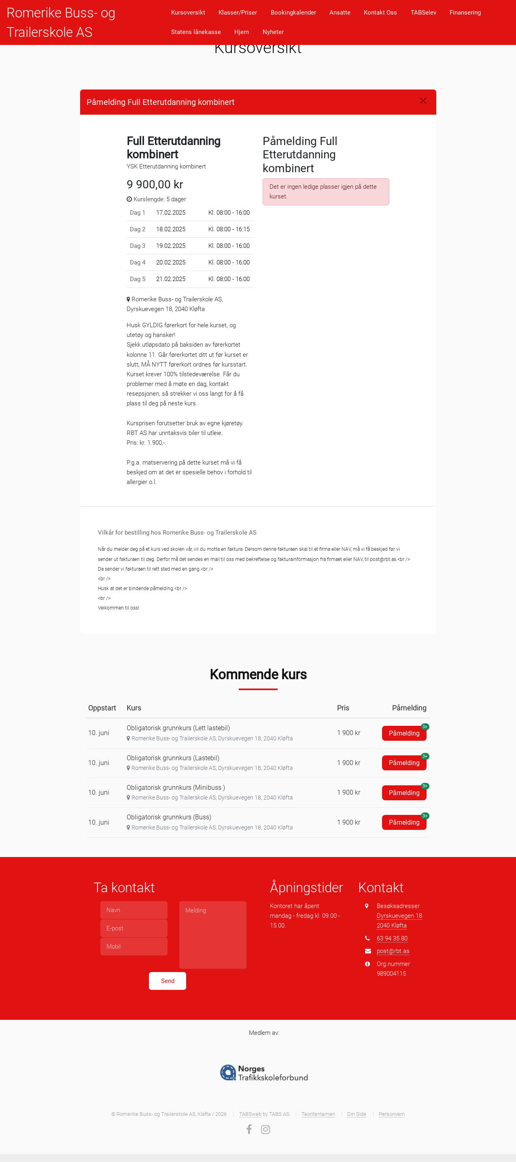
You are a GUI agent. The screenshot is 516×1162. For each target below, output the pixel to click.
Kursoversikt (188, 12)
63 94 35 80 (392, 938)
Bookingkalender (293, 12)
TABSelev (423, 12)
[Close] (423, 100)
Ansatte (339, 12)
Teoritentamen (318, 1114)
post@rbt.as (393, 951)
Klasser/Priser (238, 12)
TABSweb (250, 1114)
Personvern (392, 1114)
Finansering (465, 12)
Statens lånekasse (196, 32)
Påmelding (408, 731)
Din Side (356, 1114)
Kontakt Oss (380, 12)
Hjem (241, 32)
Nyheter (273, 32)
